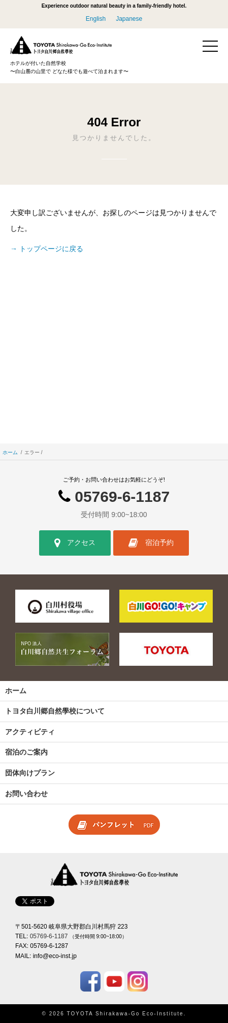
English (96, 18)
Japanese (129, 18)
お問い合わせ (26, 794)
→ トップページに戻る (46, 249)
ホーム (10, 452)
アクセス (74, 543)
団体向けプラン (30, 773)
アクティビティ (30, 732)
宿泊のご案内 (26, 752)
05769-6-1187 (122, 496)
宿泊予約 (151, 543)
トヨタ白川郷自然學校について (55, 711)
